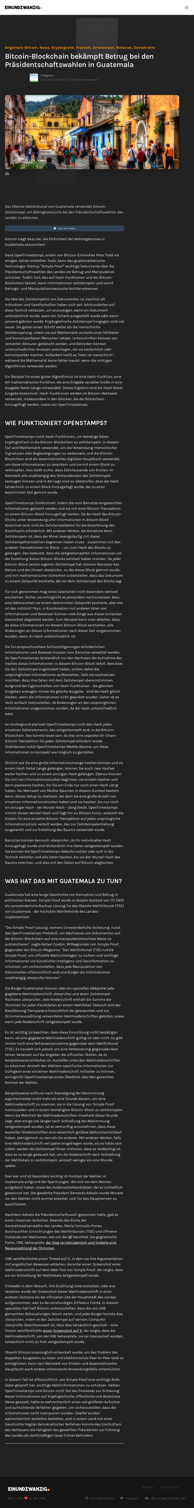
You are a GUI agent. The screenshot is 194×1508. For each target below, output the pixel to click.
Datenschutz (170, 1487)
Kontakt (148, 1487)
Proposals (129, 1498)
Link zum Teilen (65, 228)
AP (70, 1237)
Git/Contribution (99, 1498)
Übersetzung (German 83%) (165, 1498)
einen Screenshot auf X (62, 1330)
